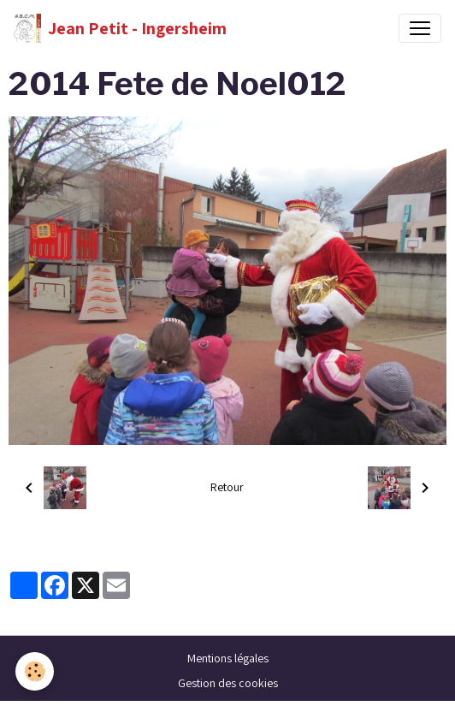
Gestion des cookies (228, 683)
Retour (227, 487)
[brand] (120, 28)
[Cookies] (34, 671)
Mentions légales (228, 658)
